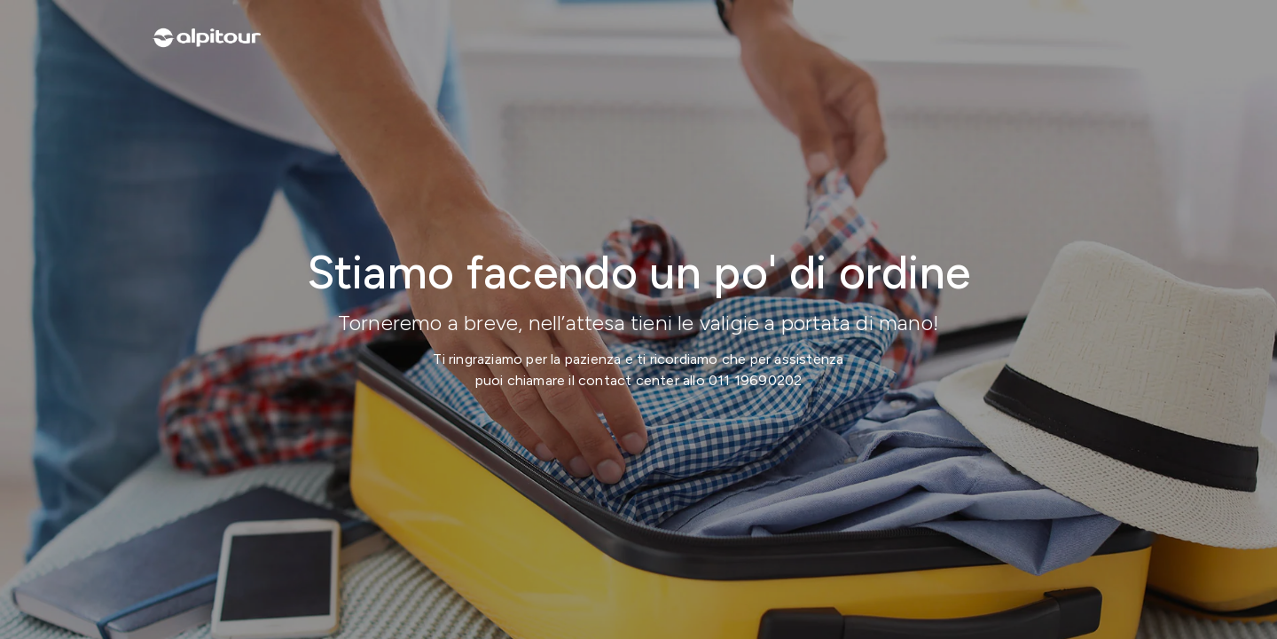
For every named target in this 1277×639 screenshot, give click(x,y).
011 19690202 (755, 380)
